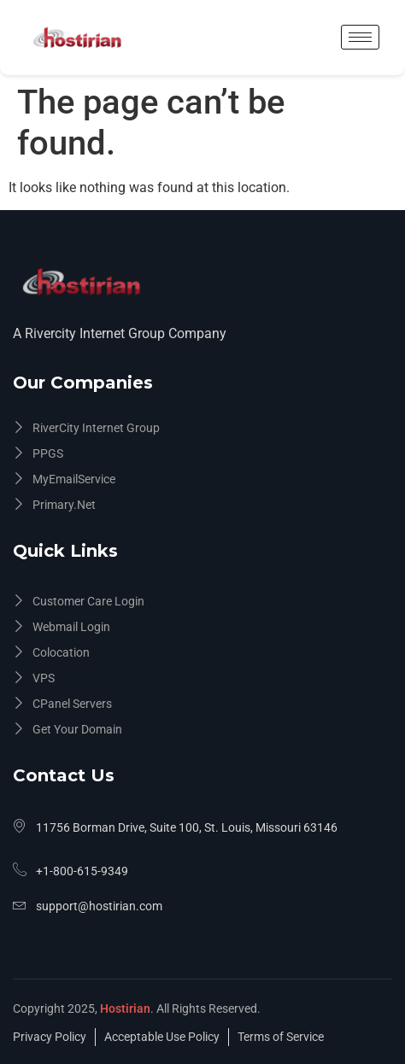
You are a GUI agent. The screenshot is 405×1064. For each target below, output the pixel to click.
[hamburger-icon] (360, 37)
